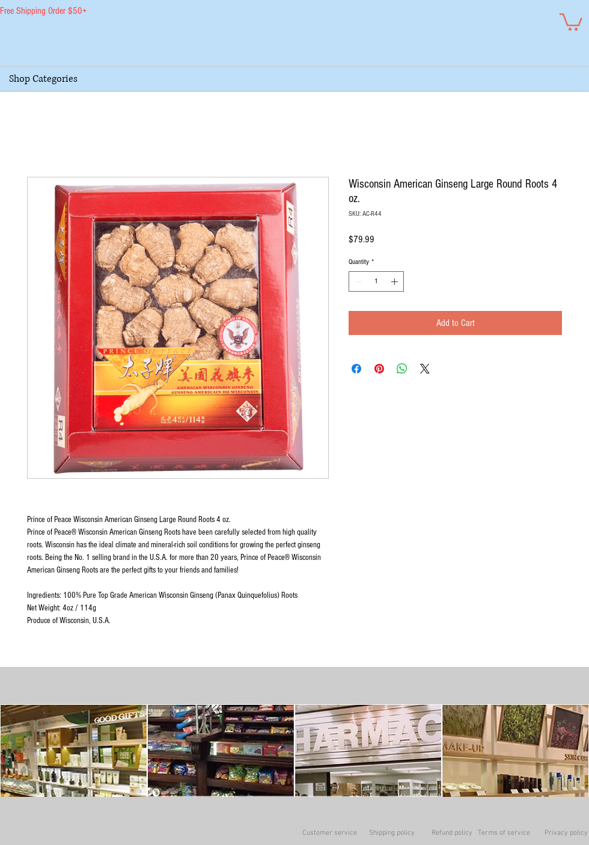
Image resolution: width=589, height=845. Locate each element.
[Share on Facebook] (356, 368)
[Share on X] (425, 368)
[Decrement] (357, 281)
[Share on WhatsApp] (402, 368)
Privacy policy (566, 833)
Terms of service (504, 833)
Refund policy (452, 833)
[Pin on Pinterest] (379, 368)
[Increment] (395, 281)
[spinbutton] (376, 281)
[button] (571, 21)
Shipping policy (392, 833)
